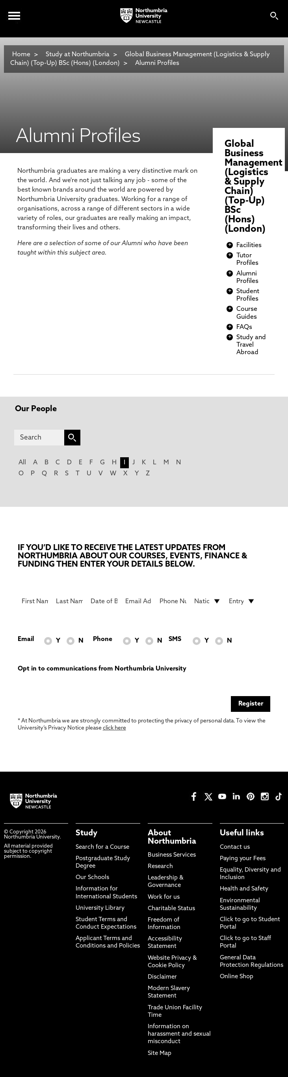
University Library (100, 908)
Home (21, 55)
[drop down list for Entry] (242, 601)
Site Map (159, 1054)
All (22, 463)
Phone (102, 639)
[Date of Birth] (104, 601)
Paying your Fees (243, 859)
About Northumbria (172, 837)
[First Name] (35, 601)
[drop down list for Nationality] (207, 601)
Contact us (235, 847)
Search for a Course (102, 847)
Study (86, 833)
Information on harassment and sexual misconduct (179, 1034)
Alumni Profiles (157, 63)
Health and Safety (244, 889)
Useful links (242, 833)
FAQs (244, 327)
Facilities (249, 245)
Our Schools (92, 878)
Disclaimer (162, 977)
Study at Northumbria (78, 55)
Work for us (164, 897)
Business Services (172, 855)
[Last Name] (69, 601)
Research (160, 867)
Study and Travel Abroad (251, 345)
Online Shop (236, 977)
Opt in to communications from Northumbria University (102, 669)
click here (114, 728)
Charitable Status (171, 909)
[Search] (39, 437)
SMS (175, 639)
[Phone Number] (173, 601)
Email (26, 639)
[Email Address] (138, 601)
